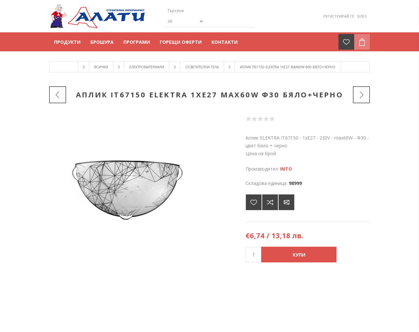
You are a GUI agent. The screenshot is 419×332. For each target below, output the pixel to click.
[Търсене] (204, 10)
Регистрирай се (338, 16)
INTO (286, 169)
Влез (362, 16)
